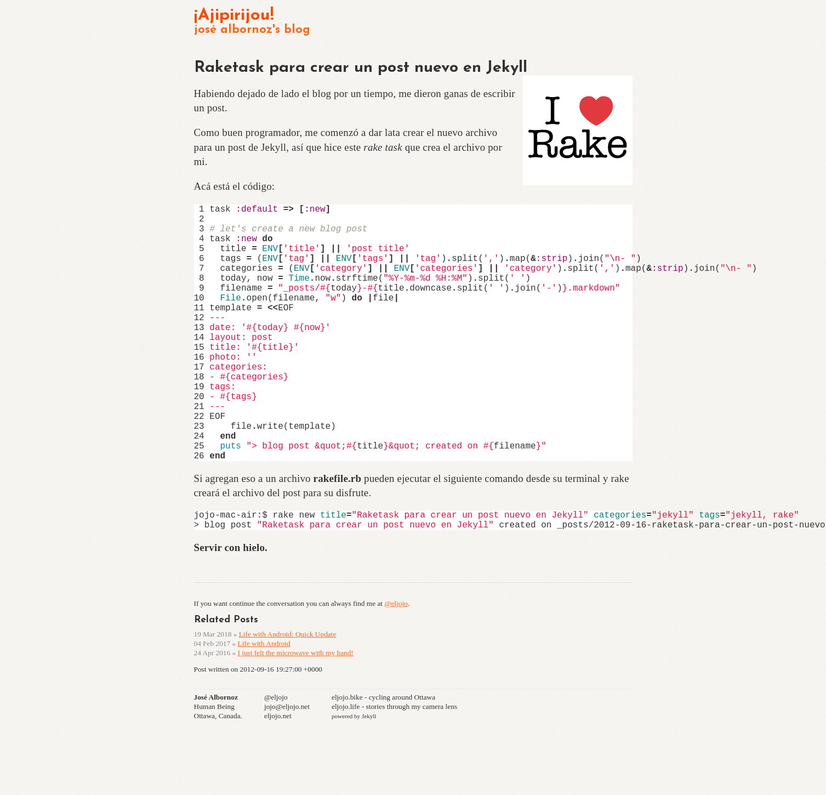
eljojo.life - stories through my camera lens (394, 768)
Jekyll (369, 777)
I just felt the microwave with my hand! (295, 714)
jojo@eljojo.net (287, 768)
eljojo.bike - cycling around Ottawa (383, 758)
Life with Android (263, 705)
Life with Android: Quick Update (288, 695)
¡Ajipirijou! (234, 15)
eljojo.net (278, 777)
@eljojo (396, 665)
